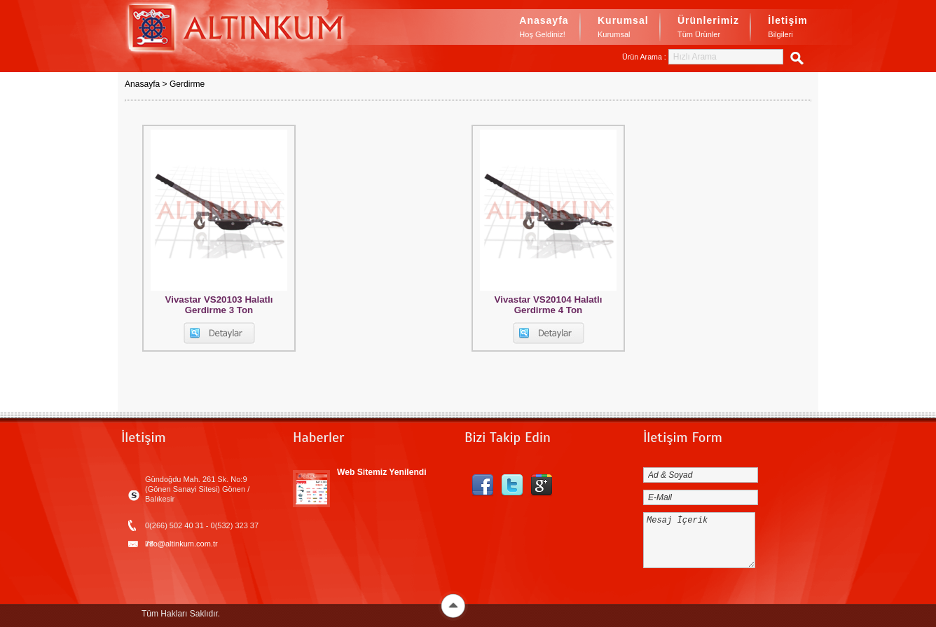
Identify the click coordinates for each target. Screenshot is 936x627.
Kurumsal (623, 28)
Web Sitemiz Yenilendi (382, 472)
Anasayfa (543, 28)
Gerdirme (187, 84)
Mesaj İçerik (699, 540)
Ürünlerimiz (708, 28)
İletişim (787, 28)
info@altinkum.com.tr (181, 543)
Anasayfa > (147, 84)
